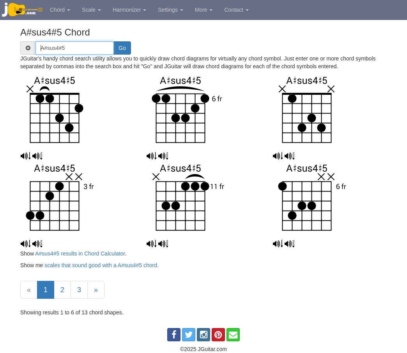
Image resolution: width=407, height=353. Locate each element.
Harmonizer (129, 10)
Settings (170, 10)
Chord (60, 10)
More (204, 10)
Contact (236, 10)
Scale (91, 10)
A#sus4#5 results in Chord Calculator (80, 253)
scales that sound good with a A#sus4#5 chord (100, 265)
